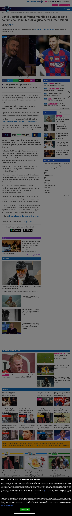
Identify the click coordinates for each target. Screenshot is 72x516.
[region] (36, 496)
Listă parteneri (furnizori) (7, 505)
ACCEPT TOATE (25, 509)
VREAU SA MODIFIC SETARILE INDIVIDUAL (24, 513)
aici (44, 490)
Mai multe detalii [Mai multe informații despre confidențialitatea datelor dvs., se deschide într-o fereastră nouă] (20, 484)
